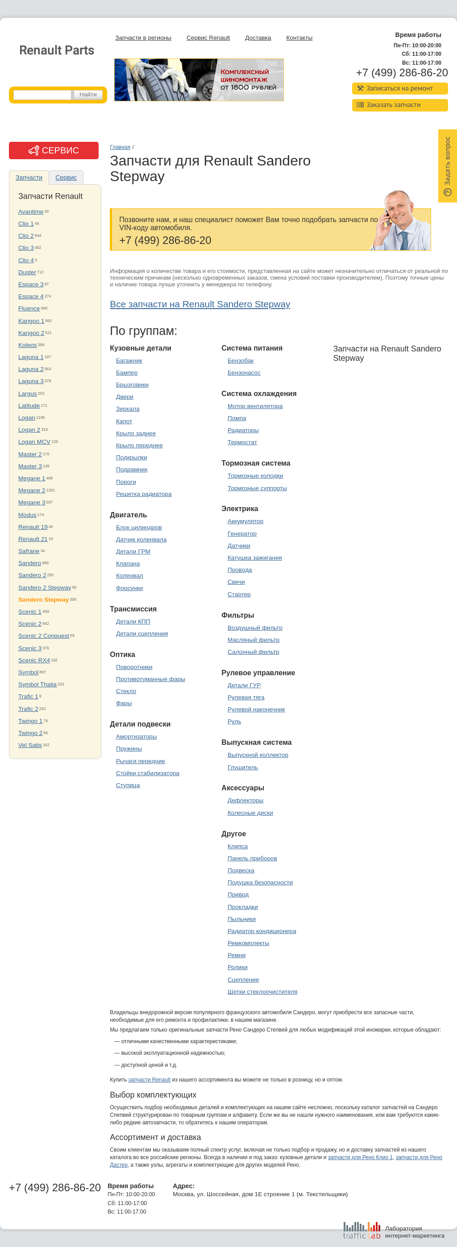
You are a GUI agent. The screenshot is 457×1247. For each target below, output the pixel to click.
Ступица (128, 785)
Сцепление (243, 979)
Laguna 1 (31, 357)
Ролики (238, 967)
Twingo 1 (30, 721)
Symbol (28, 672)
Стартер (239, 594)
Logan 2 (29, 429)
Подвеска (241, 870)
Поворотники (134, 667)
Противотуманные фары (150, 679)
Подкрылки (131, 457)
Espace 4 (31, 296)
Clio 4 (26, 260)
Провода (240, 569)
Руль (234, 721)
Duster (27, 272)
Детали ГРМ (133, 551)
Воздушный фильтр (255, 627)
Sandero (29, 563)
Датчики (239, 545)
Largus (27, 393)
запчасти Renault (150, 1080)
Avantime (30, 211)
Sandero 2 (32, 575)
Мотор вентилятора (255, 406)
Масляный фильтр (253, 639)
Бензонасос (244, 372)
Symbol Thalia (37, 684)
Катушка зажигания (255, 557)
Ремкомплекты (248, 943)
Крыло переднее (139, 445)
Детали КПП (133, 621)
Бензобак (241, 360)
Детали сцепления (142, 633)
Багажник (129, 360)
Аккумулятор (245, 521)
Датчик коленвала (141, 539)
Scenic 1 (30, 611)
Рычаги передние (140, 761)
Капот (124, 421)
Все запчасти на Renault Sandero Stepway (200, 304)
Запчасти (29, 177)
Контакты (300, 37)
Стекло (126, 691)
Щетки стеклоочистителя (263, 991)
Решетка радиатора (144, 494)
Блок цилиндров (139, 527)
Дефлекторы (245, 800)
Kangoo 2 (31, 333)
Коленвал (129, 575)
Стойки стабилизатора (147, 773)
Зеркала (128, 408)
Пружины (129, 748)
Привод (238, 894)
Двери (124, 396)
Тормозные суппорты (257, 488)
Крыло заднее (136, 433)
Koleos (27, 345)
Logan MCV (34, 441)
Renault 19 (33, 527)
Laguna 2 (31, 369)
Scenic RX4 (34, 660)
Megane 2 (31, 490)
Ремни (236, 955)
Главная (120, 147)
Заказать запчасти (389, 104)
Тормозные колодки (255, 475)
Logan (26, 417)
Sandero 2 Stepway (44, 587)
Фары (124, 703)
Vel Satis (30, 745)
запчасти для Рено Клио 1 (360, 1157)
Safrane (29, 551)
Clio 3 (26, 247)
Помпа (237, 418)
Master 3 (30, 466)
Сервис (66, 177)
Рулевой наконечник (256, 709)
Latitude (29, 405)
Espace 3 (31, 284)
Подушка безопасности (260, 882)
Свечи (236, 581)
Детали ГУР (244, 685)
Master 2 (30, 454)
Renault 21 (33, 539)
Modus (27, 515)
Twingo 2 (30, 733)
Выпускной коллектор (258, 755)
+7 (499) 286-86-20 (402, 72)
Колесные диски (250, 812)
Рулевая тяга (246, 697)
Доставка (258, 37)
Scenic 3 (30, 648)
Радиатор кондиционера (262, 931)
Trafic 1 (28, 696)
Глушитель (243, 767)
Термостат (242, 442)
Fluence (29, 308)
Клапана (128, 563)
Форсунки (129, 588)
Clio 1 (26, 223)
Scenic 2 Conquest (43, 635)
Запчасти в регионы (143, 37)
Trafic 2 (28, 709)
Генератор (242, 533)
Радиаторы (243, 430)
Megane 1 (31, 478)
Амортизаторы (136, 736)
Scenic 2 (30, 623)
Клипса (238, 846)
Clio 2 (26, 235)
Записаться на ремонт (395, 88)
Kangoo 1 (31, 321)
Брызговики (132, 384)
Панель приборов (252, 858)
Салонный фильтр (253, 651)
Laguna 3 (31, 381)
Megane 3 (31, 502)
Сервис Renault (208, 37)
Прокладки (243, 907)
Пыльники (242, 919)
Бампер (126, 372)
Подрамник (131, 469)
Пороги (126, 482)
